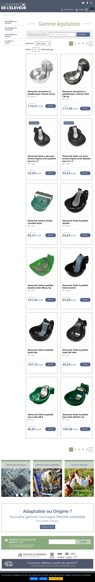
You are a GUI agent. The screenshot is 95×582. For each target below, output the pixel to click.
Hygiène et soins (9, 42)
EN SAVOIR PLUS (48, 527)
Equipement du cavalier (11, 29)
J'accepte (34, 578)
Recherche (81, 34)
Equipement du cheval (11, 35)
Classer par (30, 43)
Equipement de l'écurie (11, 22)
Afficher (28, 49)
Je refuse (43, 578)
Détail (50, 106)
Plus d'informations (56, 578)
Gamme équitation (9, 15)
